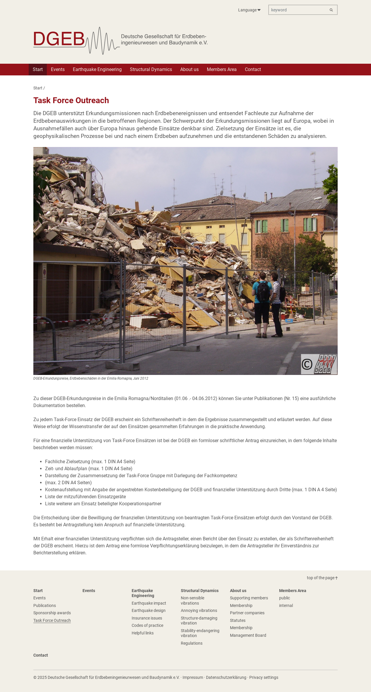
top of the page (322, 577)
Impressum (193, 677)
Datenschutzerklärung (226, 677)
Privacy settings (263, 677)
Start (37, 88)
